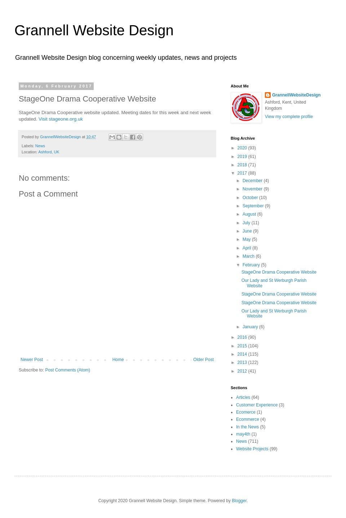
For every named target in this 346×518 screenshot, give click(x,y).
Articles (243, 397)
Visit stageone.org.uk (61, 119)
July (247, 222)
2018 (243, 164)
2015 (243, 345)
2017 (243, 173)
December (253, 180)
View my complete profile (289, 116)
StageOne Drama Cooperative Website (278, 272)
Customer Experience (257, 404)
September (254, 205)
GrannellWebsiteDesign (296, 95)
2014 (243, 354)
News (40, 146)
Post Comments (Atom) (67, 370)
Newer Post (32, 359)
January (251, 326)
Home (118, 359)
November (253, 189)
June (248, 231)
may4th (243, 434)
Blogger (239, 500)
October (251, 197)
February (252, 264)
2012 (243, 371)
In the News (247, 426)
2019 (243, 156)
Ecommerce (247, 419)
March (249, 256)
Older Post (203, 359)
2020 (243, 147)
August (250, 214)
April (247, 248)
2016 (243, 337)
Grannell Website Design (94, 30)
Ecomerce (246, 412)
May (247, 239)
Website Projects (252, 448)
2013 (243, 362)
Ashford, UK (48, 152)
